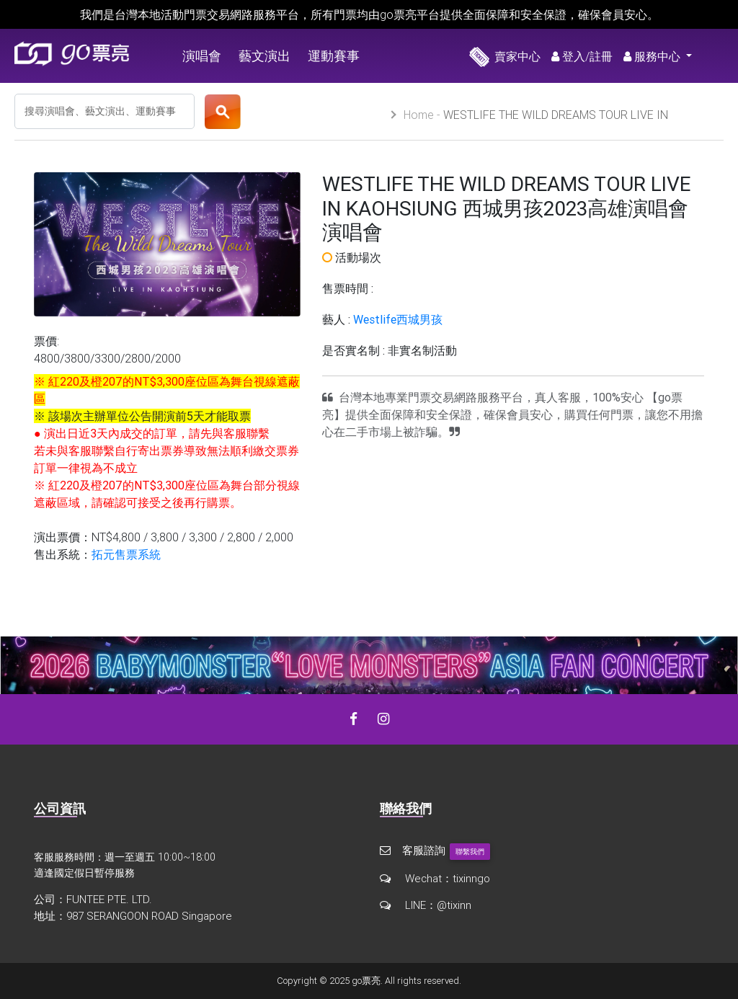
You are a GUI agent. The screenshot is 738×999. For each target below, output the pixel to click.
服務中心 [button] (653, 56)
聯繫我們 (469, 851)
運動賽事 (334, 56)
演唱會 (201, 56)
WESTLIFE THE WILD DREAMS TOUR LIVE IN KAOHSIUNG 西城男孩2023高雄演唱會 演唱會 (536, 121)
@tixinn (454, 905)
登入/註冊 (582, 56)
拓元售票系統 (126, 554)
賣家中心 (505, 56)
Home (419, 114)
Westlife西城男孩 (398, 319)
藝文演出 (264, 56)
